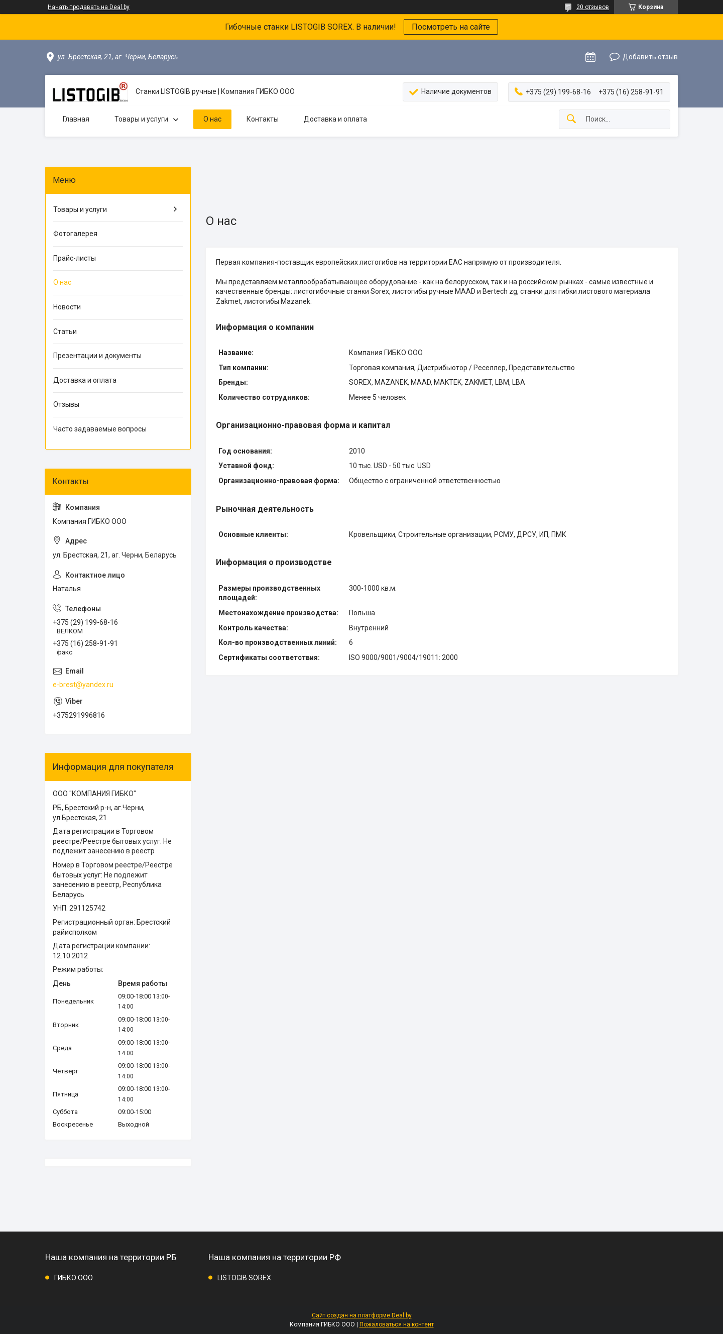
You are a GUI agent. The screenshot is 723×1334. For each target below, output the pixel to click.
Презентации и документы (97, 356)
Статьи (65, 331)
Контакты (263, 119)
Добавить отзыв (650, 57)
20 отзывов (592, 7)
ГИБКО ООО (73, 1278)
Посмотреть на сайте (451, 27)
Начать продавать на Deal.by (89, 7)
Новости (67, 307)
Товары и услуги (141, 119)
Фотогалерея (75, 234)
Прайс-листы (74, 258)
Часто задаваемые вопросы (100, 429)
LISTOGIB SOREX (244, 1278)
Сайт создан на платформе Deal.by (362, 1315)
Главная (76, 119)
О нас (212, 119)
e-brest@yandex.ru (83, 685)
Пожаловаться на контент (396, 1324)
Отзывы (66, 404)
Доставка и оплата (335, 119)
